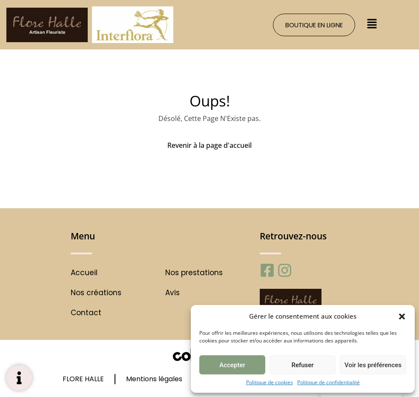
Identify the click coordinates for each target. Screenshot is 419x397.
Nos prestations (194, 272)
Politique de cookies (269, 382)
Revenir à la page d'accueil (209, 145)
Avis (172, 292)
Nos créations (96, 292)
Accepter (232, 365)
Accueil (84, 272)
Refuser (302, 365)
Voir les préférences (373, 365)
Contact (86, 312)
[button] (402, 316)
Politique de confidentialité (328, 382)
